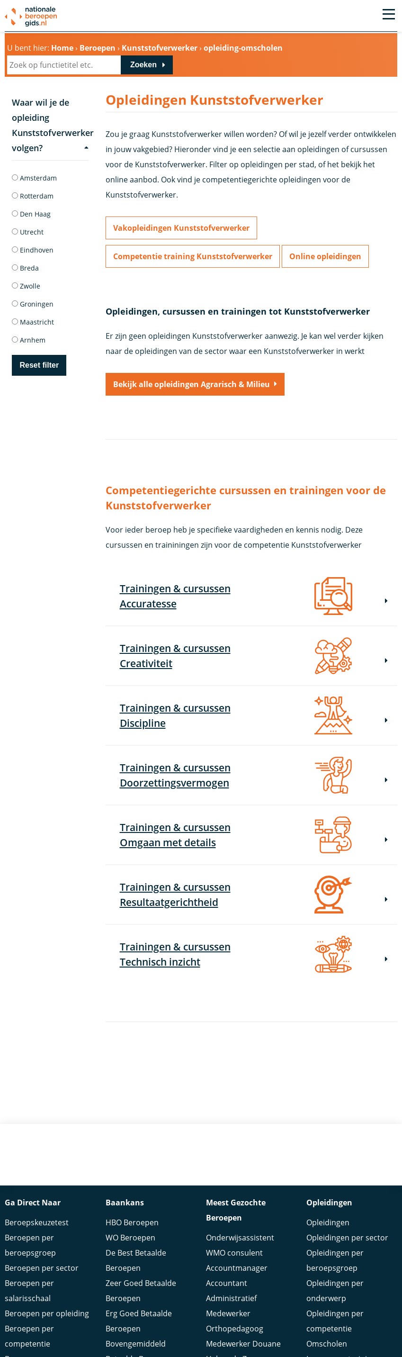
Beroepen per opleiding (47, 1312)
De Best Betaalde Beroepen (136, 1259)
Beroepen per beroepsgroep (30, 1244)
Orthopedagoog (234, 1327)
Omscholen (326, 1342)
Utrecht (28, 231)
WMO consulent (234, 1251)
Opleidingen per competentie (335, 1319)
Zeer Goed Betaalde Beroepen (141, 1289)
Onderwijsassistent (240, 1236)
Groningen (33, 303)
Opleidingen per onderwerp (335, 1289)
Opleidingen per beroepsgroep (335, 1259)
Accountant (226, 1281)
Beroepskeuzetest (37, 1221)
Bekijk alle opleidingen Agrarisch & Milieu (191, 384)
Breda (25, 267)
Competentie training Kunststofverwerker (192, 256)
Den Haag (31, 213)
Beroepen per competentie (29, 1335)
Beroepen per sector (42, 1266)
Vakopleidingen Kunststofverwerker (181, 228)
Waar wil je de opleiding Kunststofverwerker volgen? (50, 125)
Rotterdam (33, 195)
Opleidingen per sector (347, 1236)
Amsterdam (34, 177)
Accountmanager (237, 1266)
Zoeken (143, 65)
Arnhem (28, 339)
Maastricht (33, 321)
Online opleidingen (325, 256)
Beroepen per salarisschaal (29, 1289)
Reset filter (39, 365)
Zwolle (26, 285)
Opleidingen (327, 1221)
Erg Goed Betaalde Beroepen (139, 1319)
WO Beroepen (130, 1236)
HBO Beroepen (132, 1221)
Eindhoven (33, 249)
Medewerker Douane (243, 1342)
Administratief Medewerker (231, 1304)
